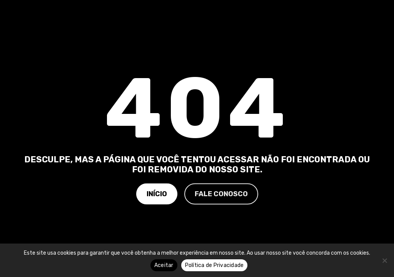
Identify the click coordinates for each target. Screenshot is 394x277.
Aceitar (164, 265)
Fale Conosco (221, 193)
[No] (384, 260)
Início (157, 193)
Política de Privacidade (214, 265)
